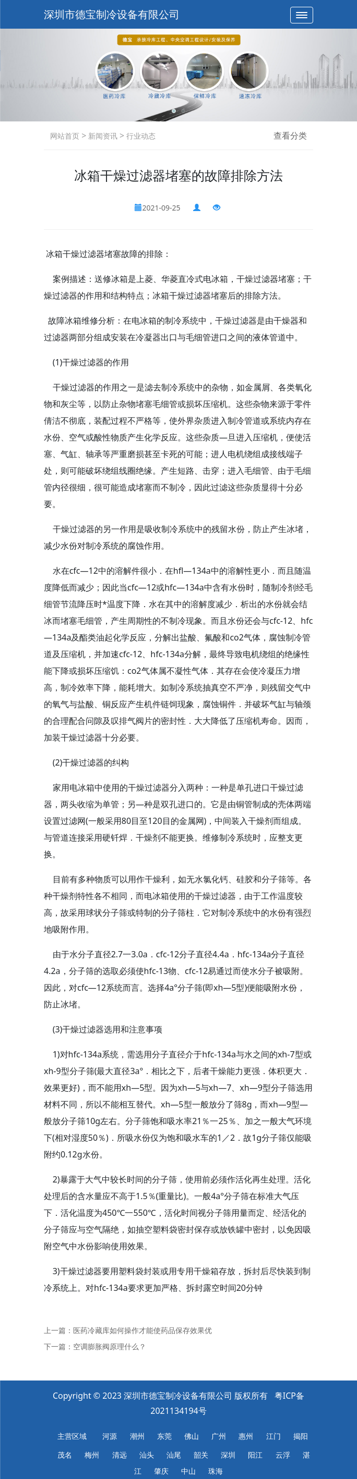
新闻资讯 (101, 136)
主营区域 (72, 1436)
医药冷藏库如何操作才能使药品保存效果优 (142, 1330)
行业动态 (140, 136)
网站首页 (64, 136)
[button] (174, 111)
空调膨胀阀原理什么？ (109, 1346)
